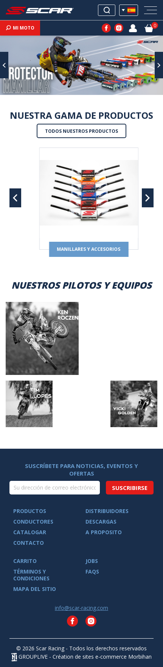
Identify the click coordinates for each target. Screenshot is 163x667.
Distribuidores (107, 511)
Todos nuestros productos (81, 131)
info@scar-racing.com (81, 607)
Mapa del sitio (34, 589)
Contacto (28, 543)
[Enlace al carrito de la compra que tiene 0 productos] (149, 27)
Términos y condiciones (31, 575)
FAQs (92, 571)
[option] (81, 65)
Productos (29, 511)
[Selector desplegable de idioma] (128, 10)
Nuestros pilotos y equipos (81, 285)
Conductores (33, 521)
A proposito (103, 532)
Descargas (100, 521)
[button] (4, 65)
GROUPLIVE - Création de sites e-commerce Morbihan (81, 656)
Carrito (25, 561)
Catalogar (29, 532)
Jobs (91, 561)
